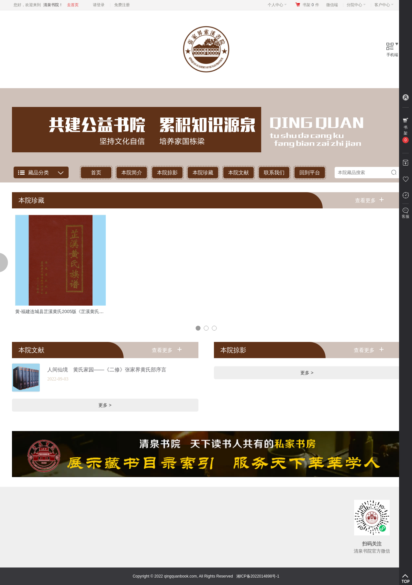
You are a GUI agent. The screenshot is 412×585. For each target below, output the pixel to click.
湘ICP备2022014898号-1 (257, 576)
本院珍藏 (203, 172)
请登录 (99, 5)
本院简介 (131, 172)
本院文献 (238, 172)
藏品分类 (38, 172)
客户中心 (384, 5)
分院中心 (356, 5)
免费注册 (122, 5)
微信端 (332, 5)
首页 (96, 172)
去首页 (73, 5)
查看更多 (369, 199)
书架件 (311, 5)
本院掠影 (167, 172)
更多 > (104, 405)
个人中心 (277, 5)
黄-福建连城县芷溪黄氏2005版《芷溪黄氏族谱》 (64, 311)
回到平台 (309, 172)
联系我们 (274, 172)
